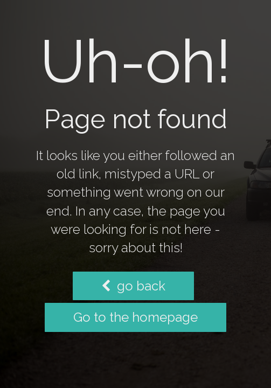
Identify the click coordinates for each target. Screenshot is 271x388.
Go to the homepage (135, 317)
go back (133, 286)
